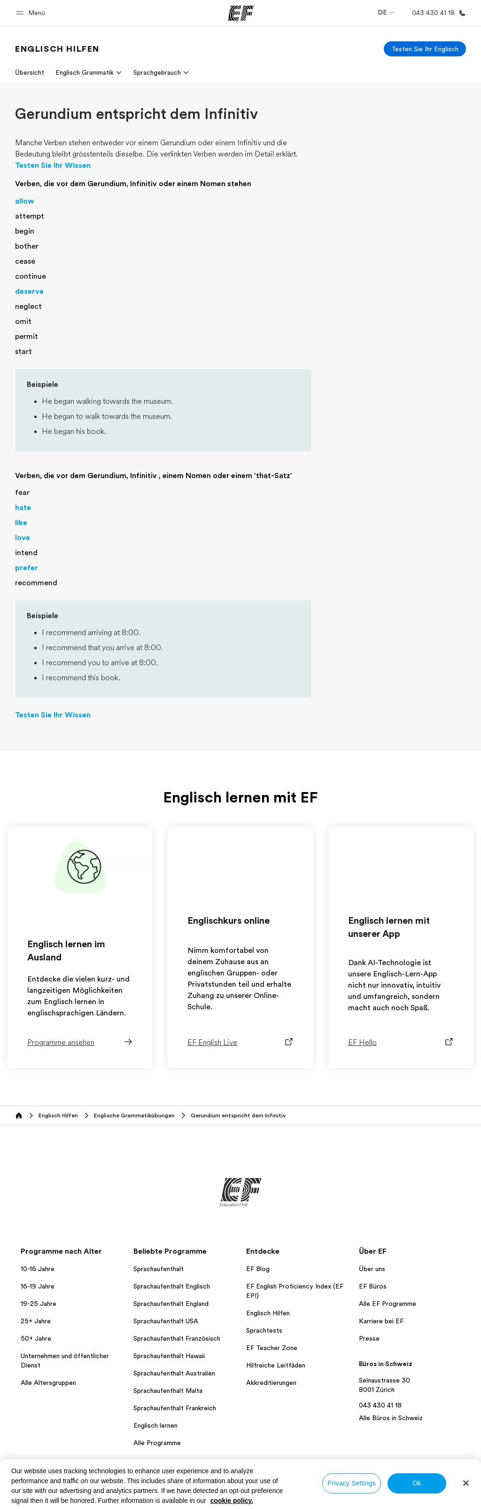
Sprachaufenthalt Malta (167, 1390)
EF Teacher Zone (271, 1348)
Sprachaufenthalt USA (165, 1321)
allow (24, 201)
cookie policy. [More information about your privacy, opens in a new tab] (232, 1500)
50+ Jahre (36, 1338)
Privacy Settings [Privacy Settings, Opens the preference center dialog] (351, 1483)
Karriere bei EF (381, 1321)
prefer (26, 568)
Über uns (372, 1269)
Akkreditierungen (271, 1382)
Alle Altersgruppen (48, 1382)
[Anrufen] (437, 13)
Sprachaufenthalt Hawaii (169, 1356)
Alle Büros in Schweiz (391, 1418)
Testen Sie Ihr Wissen (53, 165)
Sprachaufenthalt (158, 1269)
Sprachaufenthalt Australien (174, 1373)
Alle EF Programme (387, 1303)
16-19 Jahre (37, 1286)
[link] (57, 49)
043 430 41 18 (380, 1405)
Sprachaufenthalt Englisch (171, 1286)
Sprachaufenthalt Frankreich (174, 1408)
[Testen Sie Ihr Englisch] (425, 48)
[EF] (241, 13)
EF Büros (373, 1286)
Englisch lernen (155, 1425)
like (21, 523)
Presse (369, 1338)
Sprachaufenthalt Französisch (176, 1338)
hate (23, 507)
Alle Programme (157, 1442)
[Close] (466, 1483)
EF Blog (258, 1269)
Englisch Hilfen (268, 1313)
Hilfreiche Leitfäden (275, 1365)
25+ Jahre (36, 1321)
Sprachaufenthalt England (171, 1303)
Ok (416, 1483)
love (22, 538)
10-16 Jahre (37, 1269)
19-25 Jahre (38, 1303)
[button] (32, 13)
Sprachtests (264, 1330)
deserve (29, 291)
